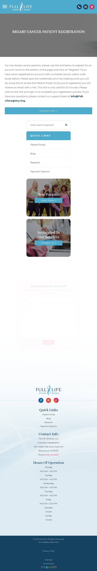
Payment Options (40, 171)
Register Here (47, 110)
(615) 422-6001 (52, 455)
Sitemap (48, 560)
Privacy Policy (49, 551)
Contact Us (47, 242)
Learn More (47, 200)
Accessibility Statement (48, 542)
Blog (32, 153)
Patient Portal (37, 144)
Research (35, 162)
